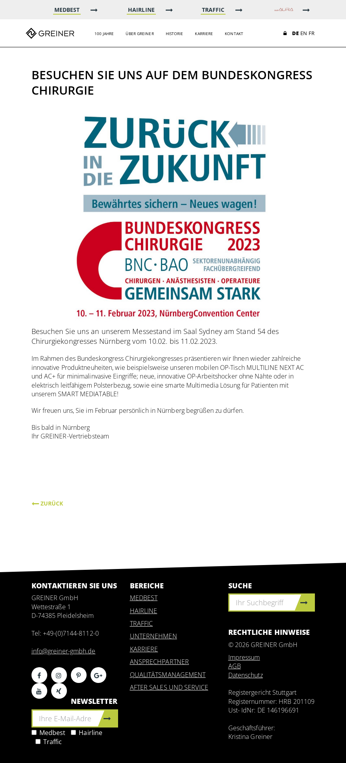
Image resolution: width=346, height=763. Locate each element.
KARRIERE (144, 649)
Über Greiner (140, 33)
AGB (234, 666)
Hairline (86, 732)
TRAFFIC (141, 623)
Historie (174, 33)
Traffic (48, 741)
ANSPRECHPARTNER (159, 661)
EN (303, 33)
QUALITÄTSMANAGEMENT (168, 674)
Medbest (48, 732)
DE (295, 33)
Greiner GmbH (50, 33)
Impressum (244, 657)
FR (312, 33)
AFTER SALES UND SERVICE (169, 687)
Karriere (204, 33)
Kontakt (234, 33)
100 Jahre (104, 33)
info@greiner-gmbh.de (63, 651)
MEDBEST (144, 597)
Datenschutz (245, 675)
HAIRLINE (143, 610)
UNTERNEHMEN (153, 636)
